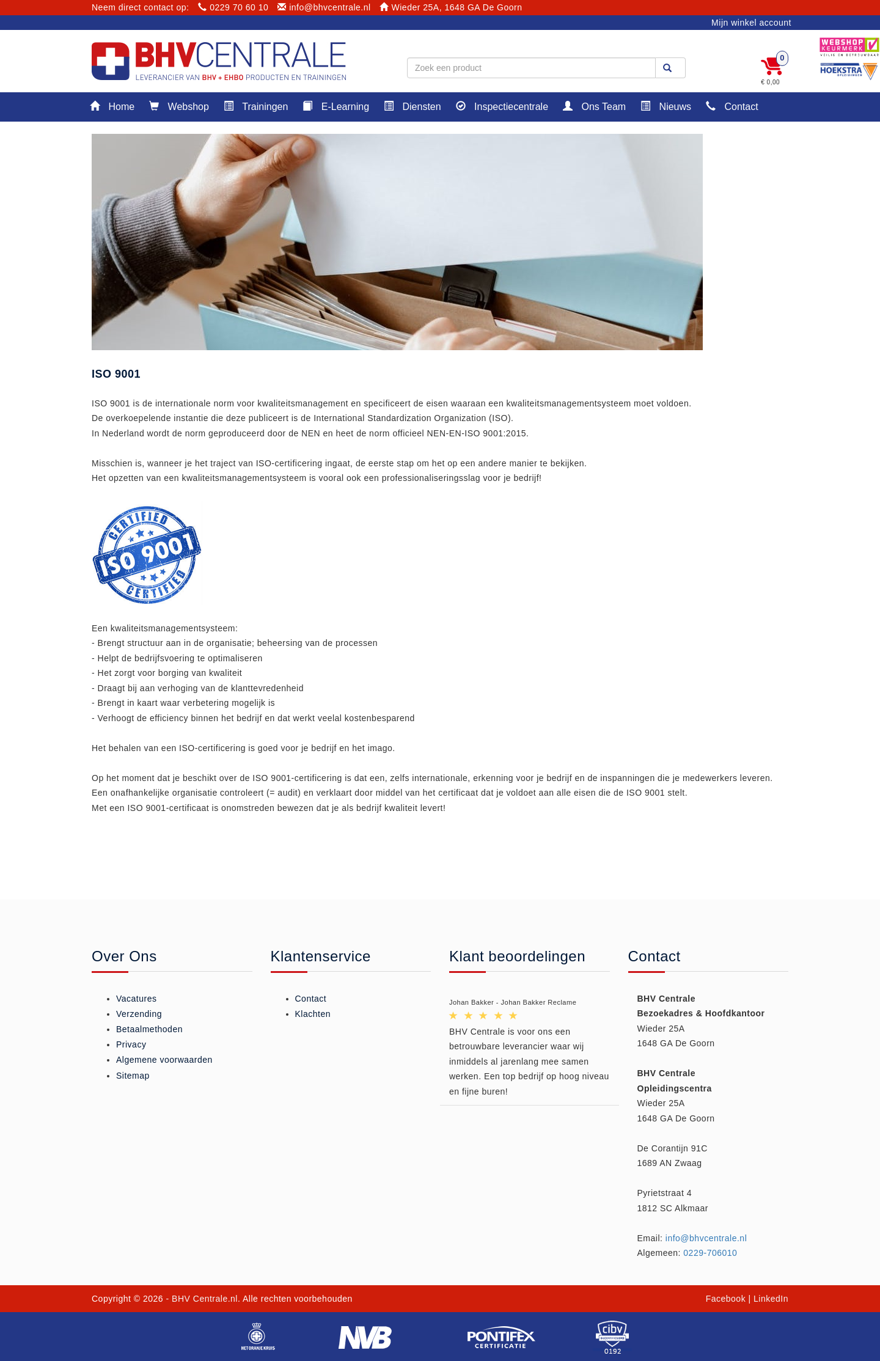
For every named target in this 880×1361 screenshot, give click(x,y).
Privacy (131, 1044)
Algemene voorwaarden (164, 1060)
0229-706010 (710, 1253)
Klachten (313, 1014)
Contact (732, 106)
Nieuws (665, 106)
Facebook (726, 1299)
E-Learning (335, 106)
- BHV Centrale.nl (202, 1299)
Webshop (179, 106)
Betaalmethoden (149, 1029)
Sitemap (133, 1075)
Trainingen (256, 106)
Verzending (139, 1014)
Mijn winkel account (751, 23)
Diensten (412, 106)
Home (112, 106)
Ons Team (594, 106)
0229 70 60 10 (233, 7)
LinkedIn (771, 1299)
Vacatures (136, 998)
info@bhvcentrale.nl (324, 7)
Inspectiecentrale (502, 106)
